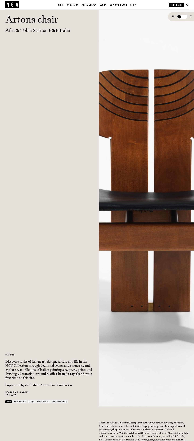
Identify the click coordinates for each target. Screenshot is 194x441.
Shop (133, 5)
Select (182, 17)
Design (31, 402)
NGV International (59, 402)
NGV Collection (43, 402)
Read (8, 402)
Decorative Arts (19, 402)
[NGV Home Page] (12, 5)
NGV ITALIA (10, 355)
